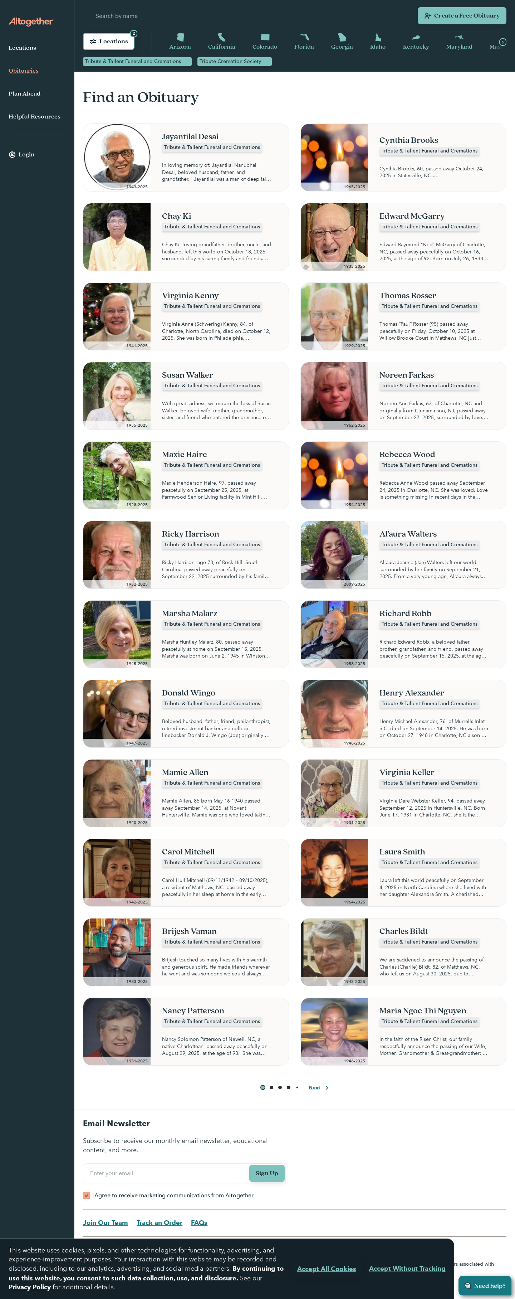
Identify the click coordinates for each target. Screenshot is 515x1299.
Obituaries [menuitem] (24, 71)
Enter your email (112, 1173)
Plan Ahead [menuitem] (24, 94)
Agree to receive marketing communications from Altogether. (174, 1195)
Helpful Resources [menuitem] (34, 116)
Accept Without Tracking (407, 1268)
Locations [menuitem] (22, 48)
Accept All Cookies (326, 1269)
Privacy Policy (30, 1287)
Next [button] (319, 1088)
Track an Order (159, 1222)
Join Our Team (105, 1222)
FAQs (199, 1222)
